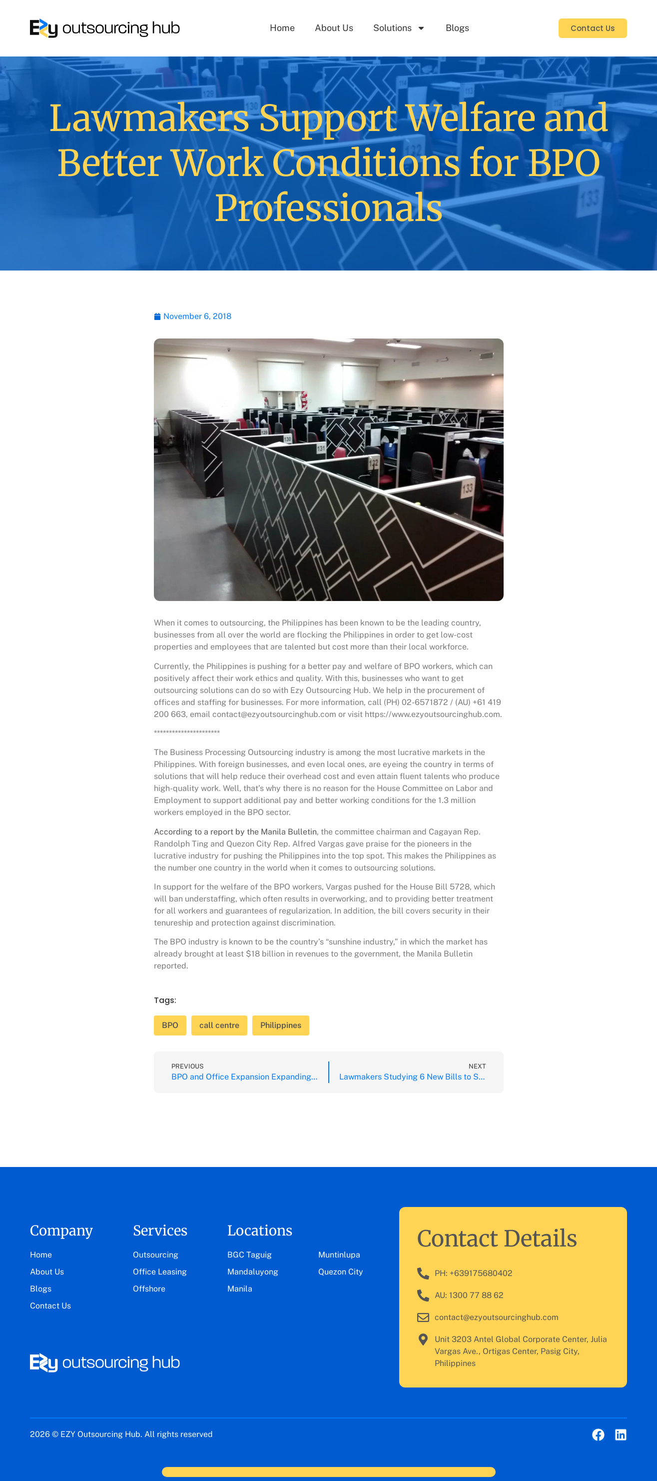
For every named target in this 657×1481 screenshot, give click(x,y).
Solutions (399, 28)
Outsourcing (155, 1255)
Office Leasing (160, 1271)
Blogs (457, 27)
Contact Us (50, 1305)
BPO (170, 1025)
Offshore (149, 1289)
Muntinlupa (339, 1255)
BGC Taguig (249, 1255)
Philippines (280, 1025)
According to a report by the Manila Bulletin (235, 831)
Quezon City (340, 1271)
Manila (239, 1289)
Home (282, 27)
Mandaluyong (252, 1271)
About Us (334, 27)
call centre (219, 1025)
